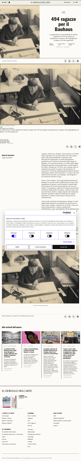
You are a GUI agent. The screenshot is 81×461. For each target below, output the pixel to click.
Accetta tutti (63, 247)
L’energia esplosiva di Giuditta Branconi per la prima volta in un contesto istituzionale (51, 357)
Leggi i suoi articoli (7, 157)
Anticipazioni (30, 346)
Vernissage (31, 457)
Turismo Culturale (7, 442)
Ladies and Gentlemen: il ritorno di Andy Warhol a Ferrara (31, 354)
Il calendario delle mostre (10, 452)
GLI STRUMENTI (6, 449)
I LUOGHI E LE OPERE (8, 430)
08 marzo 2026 (27, 374)
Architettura (3, 143)
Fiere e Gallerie (32, 433)
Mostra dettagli (67, 242)
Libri (63, 12)
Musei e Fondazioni (12, 346)
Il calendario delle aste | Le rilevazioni (14, 454)
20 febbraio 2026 (67, 394)
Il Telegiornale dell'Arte (35, 454)
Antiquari (30, 436)
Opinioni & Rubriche (59, 436)
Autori (4, 457)
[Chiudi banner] (74, 212)
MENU (5, 2)
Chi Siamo (31, 449)
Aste (29, 439)
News (5, 346)
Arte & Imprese (32, 442)
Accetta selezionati (40, 247)
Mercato (30, 444)
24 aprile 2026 (7, 386)
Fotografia (56, 442)
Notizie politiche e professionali (63, 439)
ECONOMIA (31, 430)
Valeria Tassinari (8, 384)
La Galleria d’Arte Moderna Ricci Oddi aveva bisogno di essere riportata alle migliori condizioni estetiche (11, 361)
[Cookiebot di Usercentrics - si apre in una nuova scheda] (64, 213)
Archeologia (6, 433)
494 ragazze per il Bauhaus (63, 24)
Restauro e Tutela (71, 346)
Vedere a (56, 444)
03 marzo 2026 (47, 388)
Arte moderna (10, 143)
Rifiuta (17, 247)
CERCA (76, 2)
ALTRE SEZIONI (57, 430)
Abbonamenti (67, 2)
